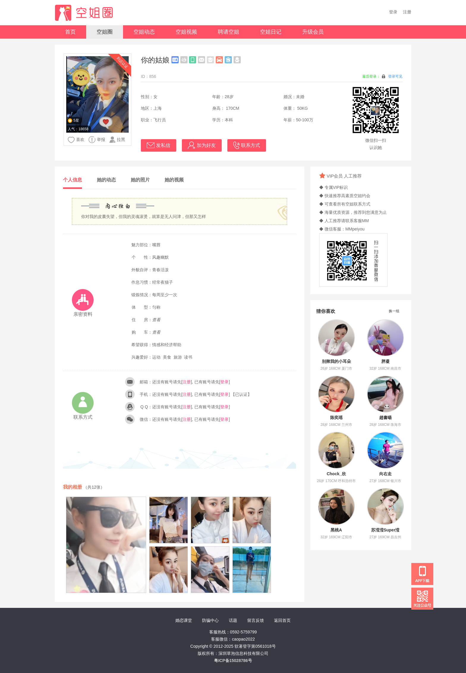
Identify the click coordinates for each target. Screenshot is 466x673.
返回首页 (282, 620)
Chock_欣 (336, 473)
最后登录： (382, 76)
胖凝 (385, 361)
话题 (233, 620)
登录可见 (395, 76)
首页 (70, 32)
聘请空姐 (228, 32)
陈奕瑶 (336, 417)
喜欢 (76, 140)
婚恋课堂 (183, 620)
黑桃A (336, 530)
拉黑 (117, 140)
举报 (97, 139)
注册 (407, 12)
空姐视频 (186, 32)
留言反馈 (255, 620)
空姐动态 (144, 32)
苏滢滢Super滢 (385, 530)
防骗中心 (210, 620)
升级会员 (313, 32)
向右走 (385, 473)
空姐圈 (105, 32)
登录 (393, 12)
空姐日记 (270, 32)
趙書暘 (385, 417)
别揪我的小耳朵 (336, 361)
